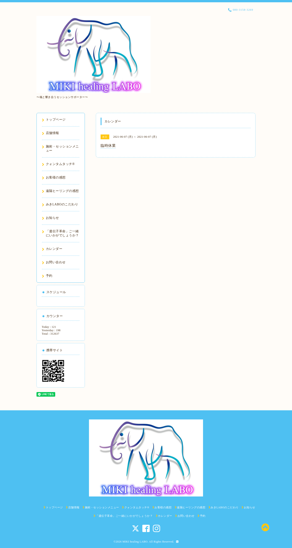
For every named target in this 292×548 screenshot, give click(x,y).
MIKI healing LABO (135, 541)
